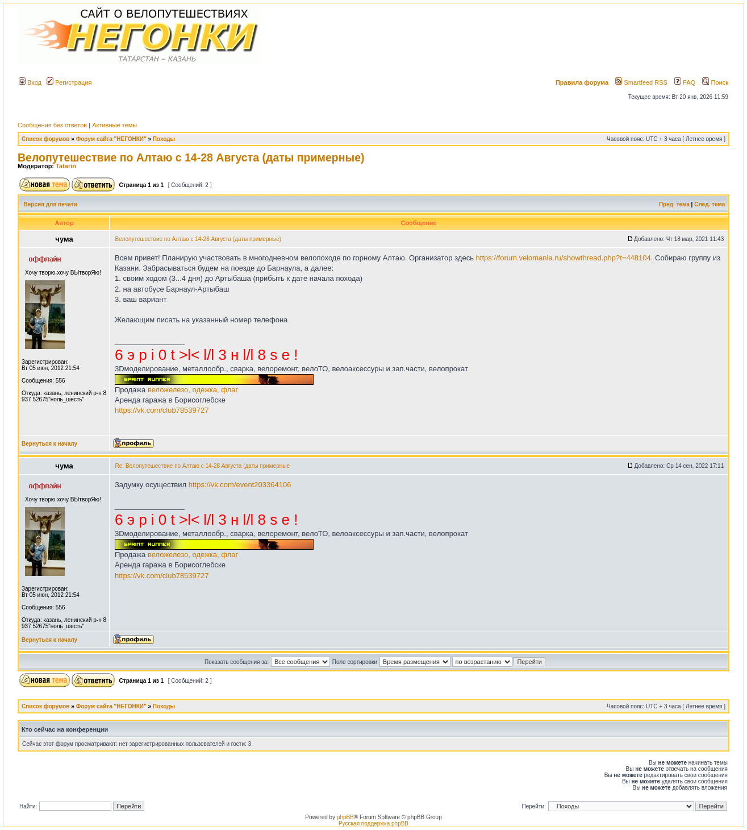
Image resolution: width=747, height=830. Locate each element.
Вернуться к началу (49, 444)
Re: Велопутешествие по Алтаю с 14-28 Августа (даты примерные (202, 466)
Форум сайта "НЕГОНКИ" (111, 139)
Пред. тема (674, 204)
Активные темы (114, 125)
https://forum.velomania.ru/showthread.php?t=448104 (563, 258)
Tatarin (66, 166)
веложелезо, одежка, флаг (193, 389)
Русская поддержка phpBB (373, 823)
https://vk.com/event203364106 (240, 484)
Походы (164, 139)
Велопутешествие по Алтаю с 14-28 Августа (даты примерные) (191, 157)
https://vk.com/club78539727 (162, 410)
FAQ (684, 82)
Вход (30, 82)
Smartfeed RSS (641, 82)
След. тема (709, 204)
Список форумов (46, 139)
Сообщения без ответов (52, 125)
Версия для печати (50, 204)
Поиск (715, 82)
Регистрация (69, 82)
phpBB (345, 817)
